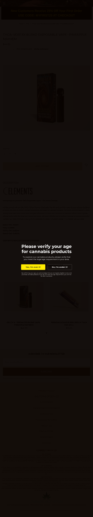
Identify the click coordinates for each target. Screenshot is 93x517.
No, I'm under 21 (60, 267)
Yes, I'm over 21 (33, 267)
